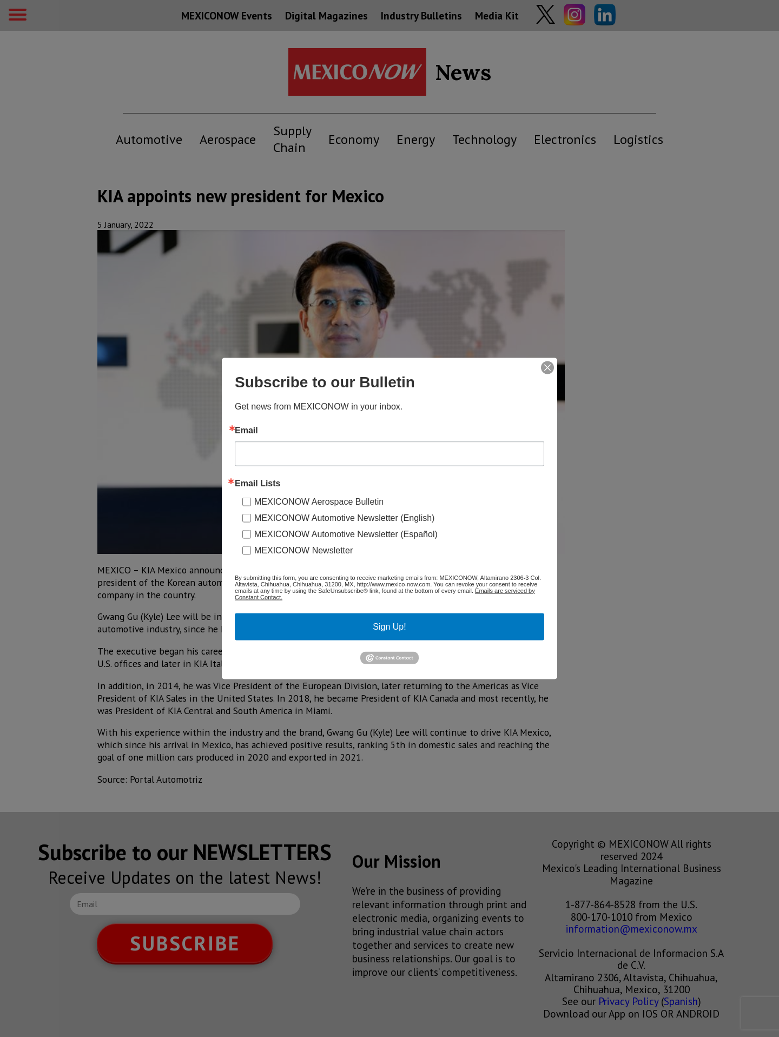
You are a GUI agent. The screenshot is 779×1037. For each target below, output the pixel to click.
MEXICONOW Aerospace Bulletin (319, 501)
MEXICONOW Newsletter (303, 549)
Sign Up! (389, 626)
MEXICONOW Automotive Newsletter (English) (344, 517)
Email (246, 430)
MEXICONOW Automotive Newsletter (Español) (346, 533)
